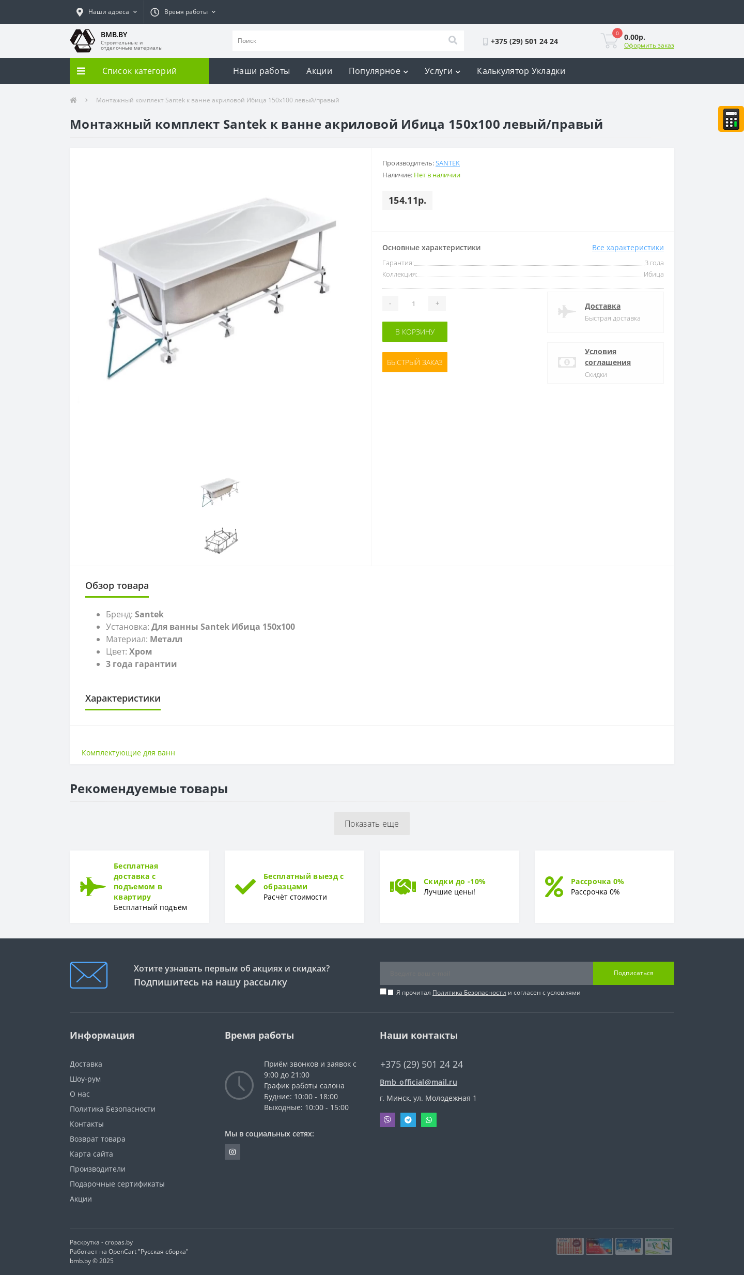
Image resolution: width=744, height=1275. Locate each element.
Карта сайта (91, 1154)
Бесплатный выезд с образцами (304, 881)
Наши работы (261, 71)
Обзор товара (117, 585)
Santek (448, 163)
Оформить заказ (649, 45)
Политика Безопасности (469, 992)
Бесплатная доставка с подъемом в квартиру (138, 881)
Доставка (603, 306)
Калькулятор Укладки (521, 71)
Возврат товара (98, 1139)
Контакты (87, 1124)
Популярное (378, 71)
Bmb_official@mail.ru (418, 1082)
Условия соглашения (608, 356)
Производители (98, 1169)
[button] (107, 12)
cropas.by (119, 1242)
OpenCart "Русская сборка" (149, 1251)
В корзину (415, 332)
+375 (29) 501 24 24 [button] (421, 1064)
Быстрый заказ (415, 362)
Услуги (442, 71)
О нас (80, 1094)
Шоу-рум (85, 1079)
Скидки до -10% (455, 881)
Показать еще (372, 823)
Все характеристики (628, 247)
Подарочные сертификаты (117, 1184)
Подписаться (634, 972)
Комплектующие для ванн (128, 752)
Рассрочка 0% (598, 881)
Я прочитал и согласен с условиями (488, 992)
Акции (319, 71)
